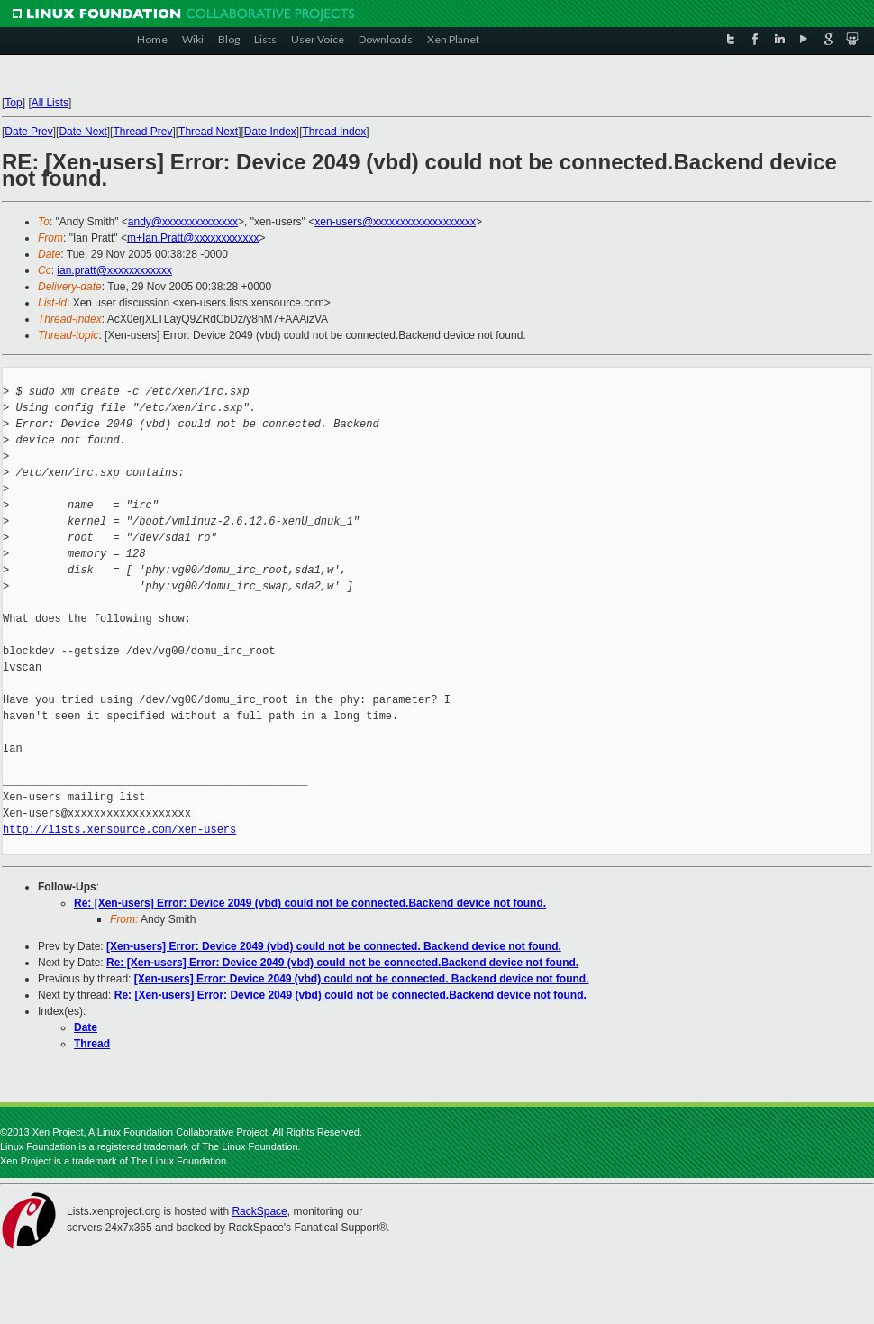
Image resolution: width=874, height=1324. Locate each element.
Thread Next (208, 131)
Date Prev (28, 131)
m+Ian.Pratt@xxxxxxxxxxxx (193, 238)
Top (13, 102)
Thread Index (335, 131)
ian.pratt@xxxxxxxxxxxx (114, 270)
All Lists (50, 102)
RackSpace (259, 1211)
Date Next (82, 131)
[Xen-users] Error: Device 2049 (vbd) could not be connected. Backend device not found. (333, 946)
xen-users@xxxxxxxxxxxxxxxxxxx (395, 221)
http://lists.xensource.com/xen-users (119, 829)
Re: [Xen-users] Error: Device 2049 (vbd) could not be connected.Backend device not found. (310, 903)
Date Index (270, 131)
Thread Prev (142, 131)
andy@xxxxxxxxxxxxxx (183, 221)
